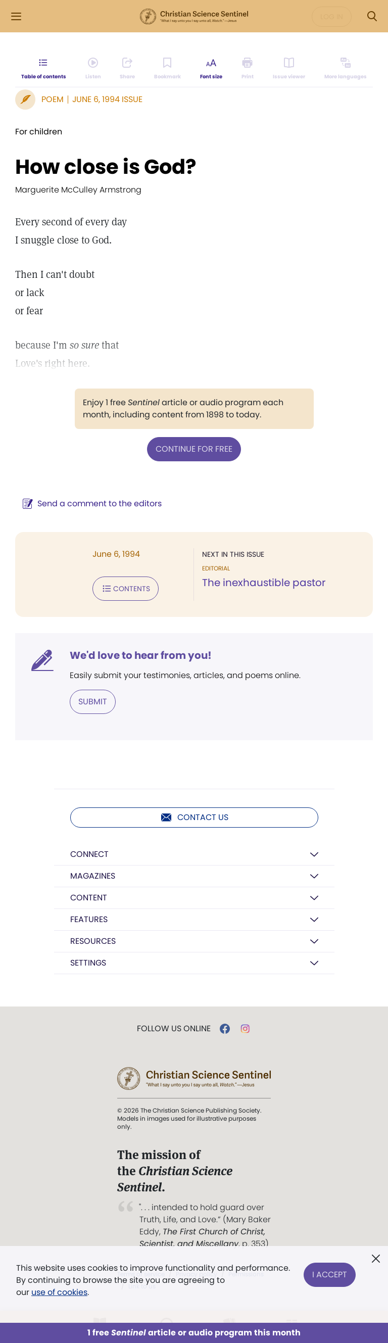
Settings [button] (88, 963)
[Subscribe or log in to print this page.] (247, 69)
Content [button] (88, 897)
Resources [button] (93, 941)
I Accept (329, 1274)
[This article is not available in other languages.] (345, 69)
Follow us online (174, 1029)
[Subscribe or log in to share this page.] (127, 69)
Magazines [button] (92, 876)
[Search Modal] (372, 16)
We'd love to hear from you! (141, 655)
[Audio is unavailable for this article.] (93, 69)
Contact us (194, 817)
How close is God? (106, 166)
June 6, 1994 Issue (107, 99)
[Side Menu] (16, 16)
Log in (331, 17)
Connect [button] (89, 854)
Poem (52, 99)
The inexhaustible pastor (263, 582)
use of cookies (59, 1292)
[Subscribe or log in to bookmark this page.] (167, 69)
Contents (125, 589)
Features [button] (89, 919)
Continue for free (194, 449)
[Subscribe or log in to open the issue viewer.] (289, 69)
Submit (92, 701)
